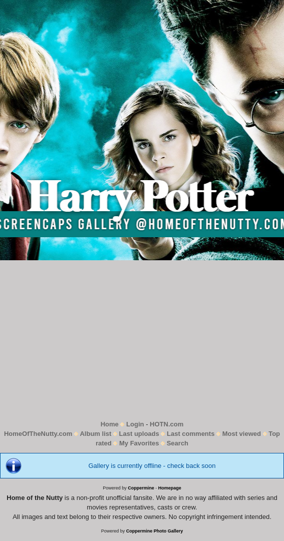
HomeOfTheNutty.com (38, 433)
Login (135, 424)
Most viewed (241, 433)
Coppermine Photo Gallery (154, 530)
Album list (95, 433)
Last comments (190, 433)
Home (110, 424)
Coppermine (141, 487)
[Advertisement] (142, 340)
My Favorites (139, 443)
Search (177, 443)
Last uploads (139, 433)
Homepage (169, 487)
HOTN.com (166, 424)
